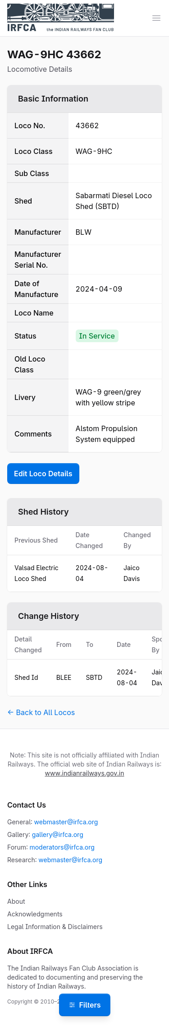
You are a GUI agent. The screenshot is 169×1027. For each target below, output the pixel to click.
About (16, 901)
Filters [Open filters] (84, 1004)
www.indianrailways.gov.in (84, 773)
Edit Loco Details (43, 473)
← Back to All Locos (41, 712)
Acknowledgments (35, 914)
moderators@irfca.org (61, 847)
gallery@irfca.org (57, 834)
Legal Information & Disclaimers (55, 926)
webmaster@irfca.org (66, 822)
